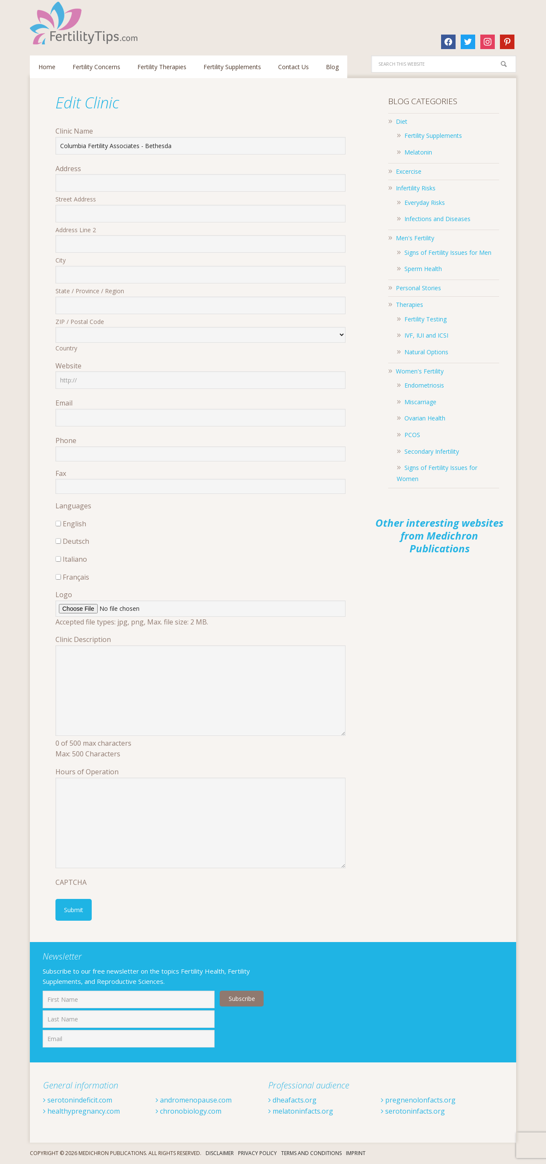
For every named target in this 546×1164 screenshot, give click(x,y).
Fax (60, 473)
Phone (65, 440)
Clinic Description (83, 639)
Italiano (75, 559)
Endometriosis (424, 385)
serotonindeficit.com (77, 1100)
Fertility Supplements (433, 135)
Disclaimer (220, 1153)
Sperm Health (423, 269)
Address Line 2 (75, 230)
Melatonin (418, 152)
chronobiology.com (188, 1111)
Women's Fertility (420, 371)
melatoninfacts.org (300, 1111)
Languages (73, 506)
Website (68, 365)
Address (68, 168)
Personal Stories (418, 288)
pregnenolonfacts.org (418, 1100)
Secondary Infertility (431, 451)
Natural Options (426, 352)
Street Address (75, 199)
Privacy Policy (257, 1153)
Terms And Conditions (311, 1153)
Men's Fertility (415, 238)
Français (76, 577)
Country (66, 348)
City (60, 260)
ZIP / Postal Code (79, 322)
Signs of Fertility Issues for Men (447, 252)
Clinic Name (74, 131)
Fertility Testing (425, 319)
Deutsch (76, 541)
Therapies (409, 304)
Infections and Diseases (437, 219)
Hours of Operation (87, 771)
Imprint (356, 1153)
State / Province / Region (89, 291)
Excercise (408, 171)
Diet (401, 121)
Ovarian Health (424, 418)
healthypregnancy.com (81, 1111)
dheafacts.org (292, 1100)
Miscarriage (420, 402)
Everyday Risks (424, 202)
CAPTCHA (71, 882)
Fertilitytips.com (85, 23)
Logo (63, 594)
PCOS (412, 435)
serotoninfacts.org (413, 1111)
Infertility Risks (416, 188)
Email (64, 403)
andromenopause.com (194, 1100)
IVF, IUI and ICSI (426, 335)
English (74, 523)
